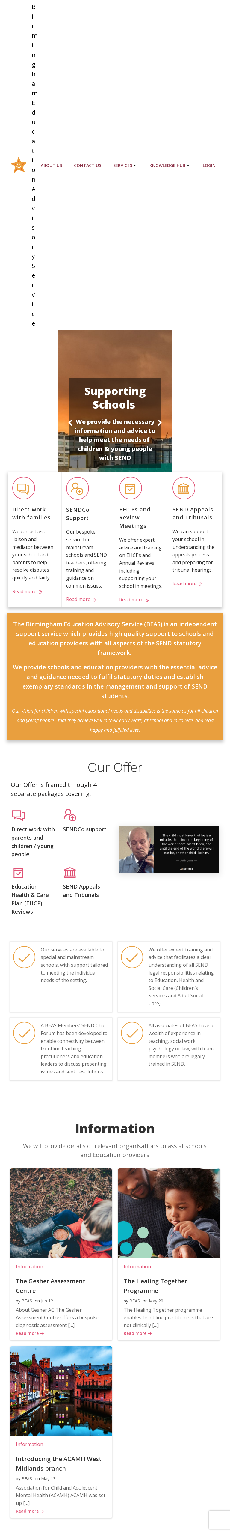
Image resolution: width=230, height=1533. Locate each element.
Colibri (212, 1517)
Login (210, 145)
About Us (52, 145)
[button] (70, 383)
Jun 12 (46, 1245)
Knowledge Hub (171, 145)
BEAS (25, 1245)
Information (28, 1219)
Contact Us (88, 145)
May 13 (47, 1432)
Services (126, 145)
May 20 (155, 1254)
